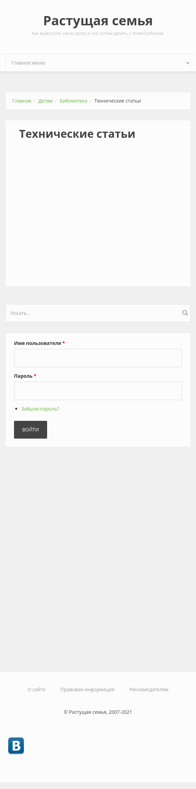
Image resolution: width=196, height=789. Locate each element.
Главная (21, 100)
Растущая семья (98, 20)
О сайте (36, 689)
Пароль (25, 376)
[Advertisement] (98, 221)
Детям (45, 100)
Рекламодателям (148, 689)
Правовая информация (87, 689)
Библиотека (73, 100)
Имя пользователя (39, 343)
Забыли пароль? (40, 408)
